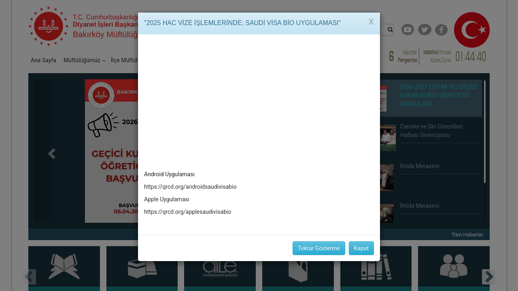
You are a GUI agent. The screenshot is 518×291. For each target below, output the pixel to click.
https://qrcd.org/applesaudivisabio (187, 212)
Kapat (361, 248)
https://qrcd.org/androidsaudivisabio (190, 186)
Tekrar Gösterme (319, 248)
